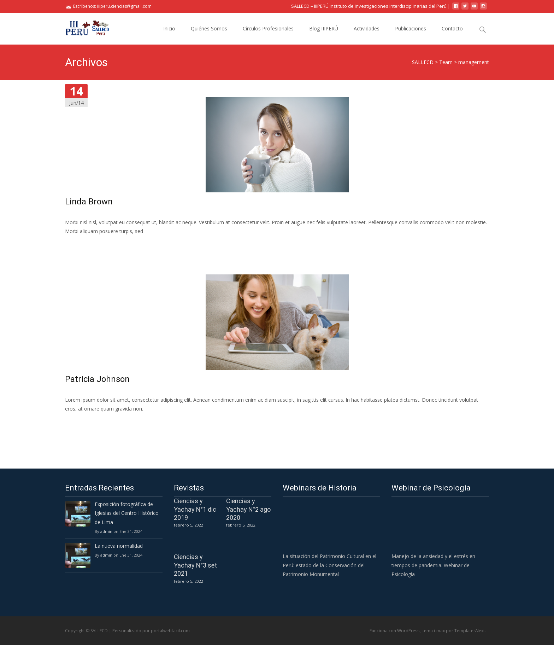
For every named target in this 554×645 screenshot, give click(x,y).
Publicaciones (410, 28)
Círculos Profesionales (268, 28)
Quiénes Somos (209, 28)
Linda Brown (89, 202)
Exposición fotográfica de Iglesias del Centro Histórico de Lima (127, 513)
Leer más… (79, 244)
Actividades (366, 28)
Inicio (169, 28)
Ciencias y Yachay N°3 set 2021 (195, 565)
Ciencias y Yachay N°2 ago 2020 (248, 509)
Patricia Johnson (97, 379)
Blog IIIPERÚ (323, 28)
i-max (440, 631)
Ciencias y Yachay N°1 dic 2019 (195, 509)
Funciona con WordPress (395, 631)
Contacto (452, 28)
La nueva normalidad (119, 545)
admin (106, 531)
